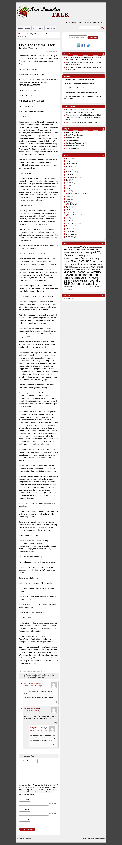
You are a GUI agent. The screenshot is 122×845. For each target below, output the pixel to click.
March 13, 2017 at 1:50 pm (32, 711)
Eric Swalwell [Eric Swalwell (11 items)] (86, 264)
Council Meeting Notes (73, 177)
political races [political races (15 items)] (70, 278)
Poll (67, 218)
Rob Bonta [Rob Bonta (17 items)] (81, 278)
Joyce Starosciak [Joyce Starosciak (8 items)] (77, 267)
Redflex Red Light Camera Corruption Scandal (80, 92)
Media (68, 199)
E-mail (27, 809)
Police (68, 210)
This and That (70, 234)
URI (28, 819)
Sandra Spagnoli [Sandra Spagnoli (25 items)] (73, 280)
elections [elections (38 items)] (85, 261)
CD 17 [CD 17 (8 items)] (78, 253)
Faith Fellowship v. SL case (77, 193)
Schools (68, 229)
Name (27, 799)
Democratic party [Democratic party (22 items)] (90, 258)
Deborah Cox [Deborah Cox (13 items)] (75, 258)
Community (69, 175)
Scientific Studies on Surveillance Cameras (79, 79)
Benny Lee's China (72, 164)
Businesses (69, 166)
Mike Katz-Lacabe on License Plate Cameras (79, 84)
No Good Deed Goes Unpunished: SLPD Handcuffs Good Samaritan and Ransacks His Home (83, 117)
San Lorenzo (70, 226)
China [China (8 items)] (82, 253)
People (68, 207)
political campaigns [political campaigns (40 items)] (84, 274)
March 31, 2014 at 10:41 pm (33, 686)
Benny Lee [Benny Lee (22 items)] (69, 249)
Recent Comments (70, 106)
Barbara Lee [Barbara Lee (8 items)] (98, 247)
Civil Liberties (70, 172)
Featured (69, 183)
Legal (68, 191)
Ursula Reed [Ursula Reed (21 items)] (95, 286)
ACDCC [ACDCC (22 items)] (83, 246)
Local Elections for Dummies (77, 215)
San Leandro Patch (72, 140)
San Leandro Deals (72, 223)
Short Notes (50, 28)
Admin (68, 161)
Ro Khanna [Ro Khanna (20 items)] (92, 277)
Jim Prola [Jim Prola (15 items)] (68, 267)
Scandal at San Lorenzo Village (87, 122)
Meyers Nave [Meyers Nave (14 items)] (75, 269)
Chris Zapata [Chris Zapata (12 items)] (90, 253)
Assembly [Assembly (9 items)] (92, 247)
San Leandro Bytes (72, 138)
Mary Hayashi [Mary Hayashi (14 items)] (97, 267)
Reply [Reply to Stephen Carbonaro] (54, 702)
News (68, 202)
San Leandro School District (75, 146)
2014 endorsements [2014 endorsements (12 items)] (71, 247)
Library (68, 196)
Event (68, 180)
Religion (68, 220)
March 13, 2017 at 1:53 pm (38, 730)
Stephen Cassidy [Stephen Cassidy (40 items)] (85, 283)
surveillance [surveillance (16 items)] (69, 287)
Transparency (70, 237)
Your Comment (28, 761)
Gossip (68, 185)
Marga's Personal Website (74, 135)
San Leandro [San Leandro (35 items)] (91, 280)
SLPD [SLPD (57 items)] (68, 283)
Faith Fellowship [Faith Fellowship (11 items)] (97, 264)
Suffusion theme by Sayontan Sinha (94, 838)
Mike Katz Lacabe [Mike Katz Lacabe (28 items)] (74, 272)
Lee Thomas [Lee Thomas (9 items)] (86, 267)
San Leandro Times (72, 148)
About (27, 28)
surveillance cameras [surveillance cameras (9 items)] (82, 287)
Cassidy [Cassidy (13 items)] (73, 253)
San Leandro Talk (27, 838)
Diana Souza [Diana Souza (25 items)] (71, 261)
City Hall (69, 169)
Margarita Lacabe (33, 671)
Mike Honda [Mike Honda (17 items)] (94, 269)
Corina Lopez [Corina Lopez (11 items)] (92, 256)
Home (20, 28)
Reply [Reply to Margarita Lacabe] (52, 744)
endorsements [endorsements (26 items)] (72, 264)
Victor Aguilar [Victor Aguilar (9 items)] (68, 289)
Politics (68, 212)
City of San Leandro (72, 132)
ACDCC (68, 158)
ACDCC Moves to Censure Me (74, 88)
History (68, 188)
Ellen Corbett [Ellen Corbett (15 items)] (97, 261)
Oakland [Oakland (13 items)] (89, 272)
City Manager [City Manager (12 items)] (81, 256)
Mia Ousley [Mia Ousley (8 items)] (84, 269)
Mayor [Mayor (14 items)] (66, 269)
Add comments (53, 51)
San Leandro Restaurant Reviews (77, 143)
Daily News (72, 204)
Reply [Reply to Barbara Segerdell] (54, 723)
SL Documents (38, 28)
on (72, 110)
